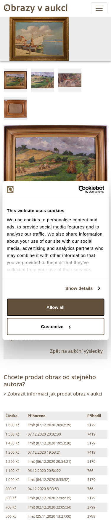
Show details (79, 288)
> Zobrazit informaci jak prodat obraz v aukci (53, 393)
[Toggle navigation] (99, 8)
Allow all (55, 306)
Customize (55, 326)
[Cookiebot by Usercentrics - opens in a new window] (79, 189)
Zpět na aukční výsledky (76, 351)
